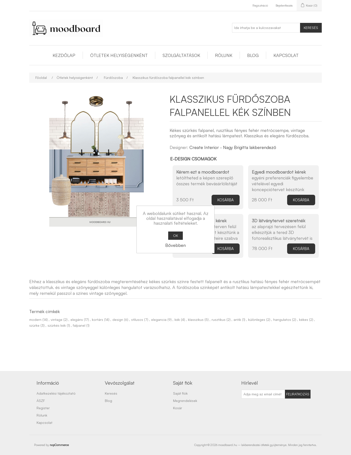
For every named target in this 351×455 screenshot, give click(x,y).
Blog (253, 55)
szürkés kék (57, 325)
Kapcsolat (286, 55)
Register (43, 408)
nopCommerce (59, 445)
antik (237, 319)
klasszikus (196, 319)
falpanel (79, 325)
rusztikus (218, 319)
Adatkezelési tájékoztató (56, 393)
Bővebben (175, 245)
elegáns (76, 319)
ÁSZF (41, 401)
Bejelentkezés (284, 5)
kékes (303, 319)
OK (175, 235)
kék (177, 319)
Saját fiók (180, 393)
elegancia (158, 319)
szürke (34, 325)
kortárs (97, 319)
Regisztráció (260, 5)
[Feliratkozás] (263, 394)
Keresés (311, 28)
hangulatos (282, 319)
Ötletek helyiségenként (119, 55)
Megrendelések (185, 401)
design (117, 319)
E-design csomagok (193, 158)
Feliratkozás (297, 394)
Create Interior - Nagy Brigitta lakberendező (232, 147)
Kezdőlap (64, 55)
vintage (56, 319)
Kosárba (225, 200)
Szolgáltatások (181, 55)
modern (35, 319)
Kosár (177, 408)
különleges (256, 319)
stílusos (137, 319)
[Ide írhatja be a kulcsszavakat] (266, 28)
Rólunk (223, 55)
